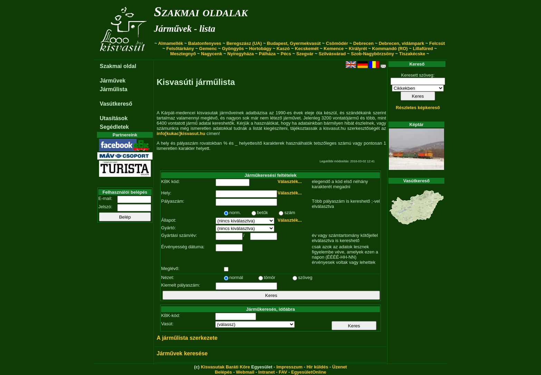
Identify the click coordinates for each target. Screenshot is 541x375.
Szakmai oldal (118, 66)
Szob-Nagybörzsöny (372, 53)
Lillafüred (423, 48)
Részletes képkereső (418, 107)
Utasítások (114, 118)
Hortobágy (260, 48)
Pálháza (267, 53)
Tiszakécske (412, 53)
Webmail (245, 372)
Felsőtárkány (180, 48)
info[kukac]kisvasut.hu (181, 133)
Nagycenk (211, 53)
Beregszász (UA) (244, 43)
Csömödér (337, 43)
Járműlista (113, 89)
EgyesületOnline (308, 372)
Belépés (223, 372)
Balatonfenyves (204, 43)
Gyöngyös (233, 48)
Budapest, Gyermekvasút (294, 43)
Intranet (266, 372)
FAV (283, 372)
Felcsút (437, 43)
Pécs (286, 53)
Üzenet (339, 366)
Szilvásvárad (332, 53)
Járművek (113, 81)
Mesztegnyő (183, 53)
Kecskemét (307, 48)
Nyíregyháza (240, 53)
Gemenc (208, 48)
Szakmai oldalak (201, 11)
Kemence (334, 48)
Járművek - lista (184, 28)
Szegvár (305, 53)
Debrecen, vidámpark (401, 43)
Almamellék (170, 43)
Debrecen (363, 43)
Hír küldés (317, 366)
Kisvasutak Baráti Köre (225, 366)
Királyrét (358, 48)
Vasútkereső (116, 104)
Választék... (290, 181)
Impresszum (289, 366)
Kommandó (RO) (389, 48)
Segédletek (114, 127)
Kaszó (282, 48)
